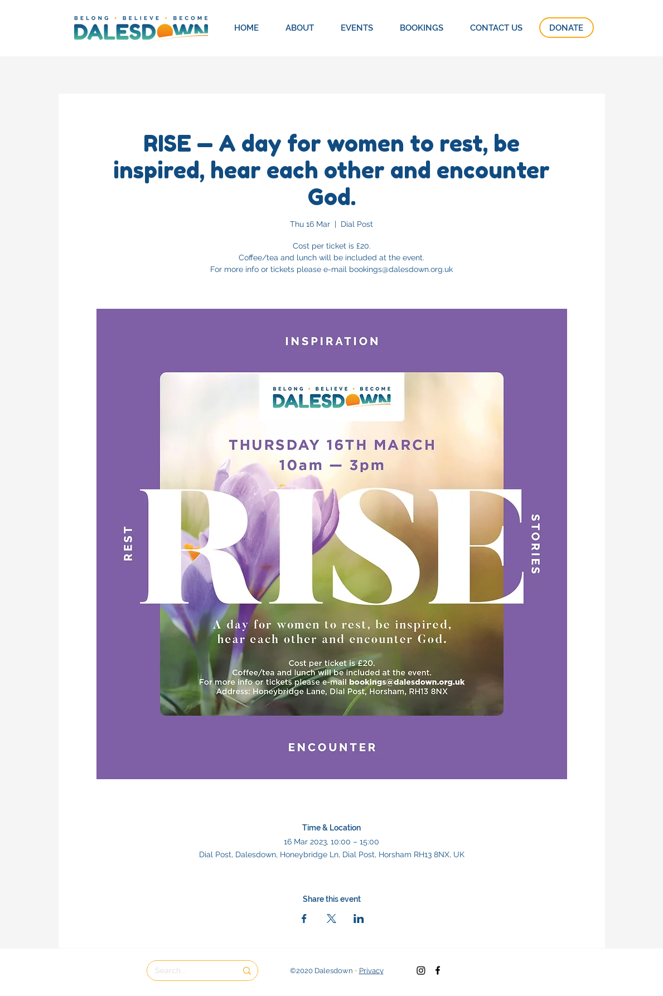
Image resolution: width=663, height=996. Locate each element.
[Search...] (187, 971)
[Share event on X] (331, 918)
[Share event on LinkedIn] (359, 918)
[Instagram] (421, 970)
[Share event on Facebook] (304, 918)
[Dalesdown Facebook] (437, 970)
